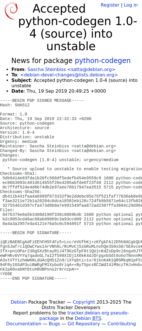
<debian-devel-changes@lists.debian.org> (69, 75)
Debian (19, 302)
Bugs (54, 323)
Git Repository (84, 323)
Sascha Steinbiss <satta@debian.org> (71, 69)
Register (110, 5)
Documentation (23, 323)
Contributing (121, 323)
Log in (131, 5)
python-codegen (103, 61)
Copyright (84, 302)
